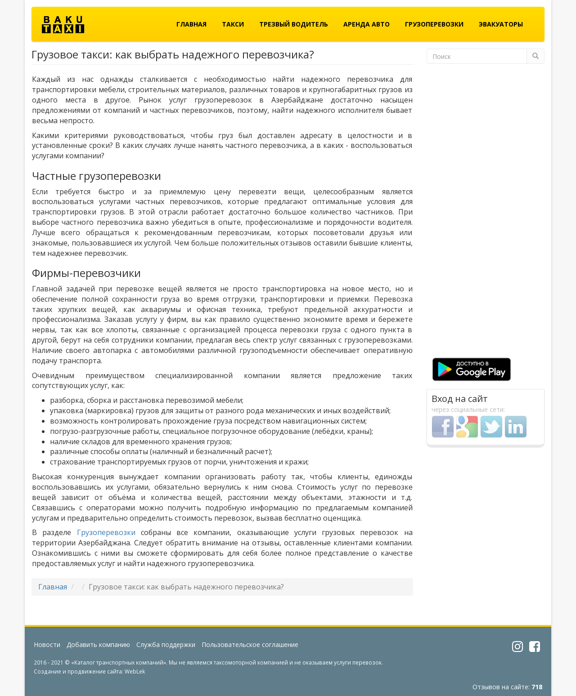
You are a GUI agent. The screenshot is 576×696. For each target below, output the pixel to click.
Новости (47, 644)
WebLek (135, 671)
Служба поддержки (165, 644)
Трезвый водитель (293, 24)
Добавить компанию (98, 644)
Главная (191, 24)
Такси (233, 24)
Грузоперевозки (434, 24)
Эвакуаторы (501, 24)
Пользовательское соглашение (250, 644)
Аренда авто (366, 24)
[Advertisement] (486, 212)
